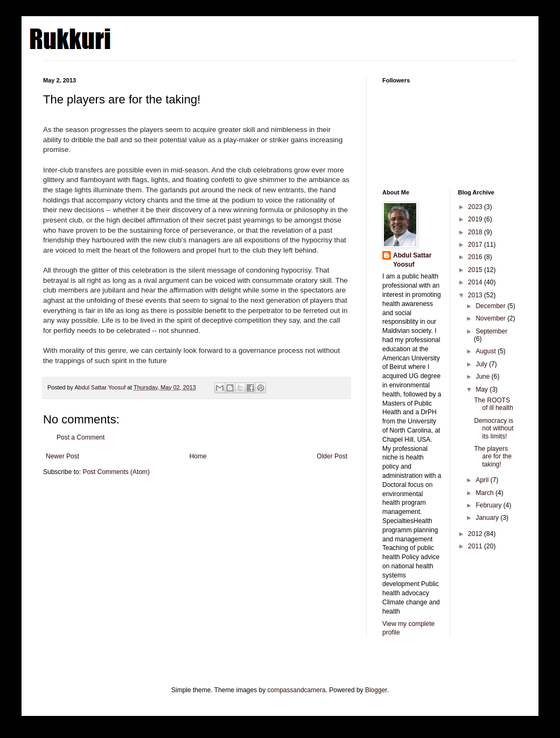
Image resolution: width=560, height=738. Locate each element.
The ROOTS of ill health (493, 404)
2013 (476, 295)
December (491, 306)
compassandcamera (297, 690)
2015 (476, 270)
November (491, 318)
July (482, 364)
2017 (476, 244)
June (483, 376)
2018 (476, 232)
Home (198, 456)
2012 (476, 534)
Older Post (332, 456)
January (487, 517)
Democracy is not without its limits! (493, 428)
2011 (476, 546)
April (482, 480)
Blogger (376, 690)
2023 (476, 207)
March (485, 493)
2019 (476, 219)
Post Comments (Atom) (116, 472)
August (486, 351)
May (482, 389)
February (489, 505)
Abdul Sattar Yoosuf (412, 260)
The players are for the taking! (493, 456)
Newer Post (62, 456)
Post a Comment (80, 437)
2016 (476, 257)
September (491, 331)
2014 (476, 282)
